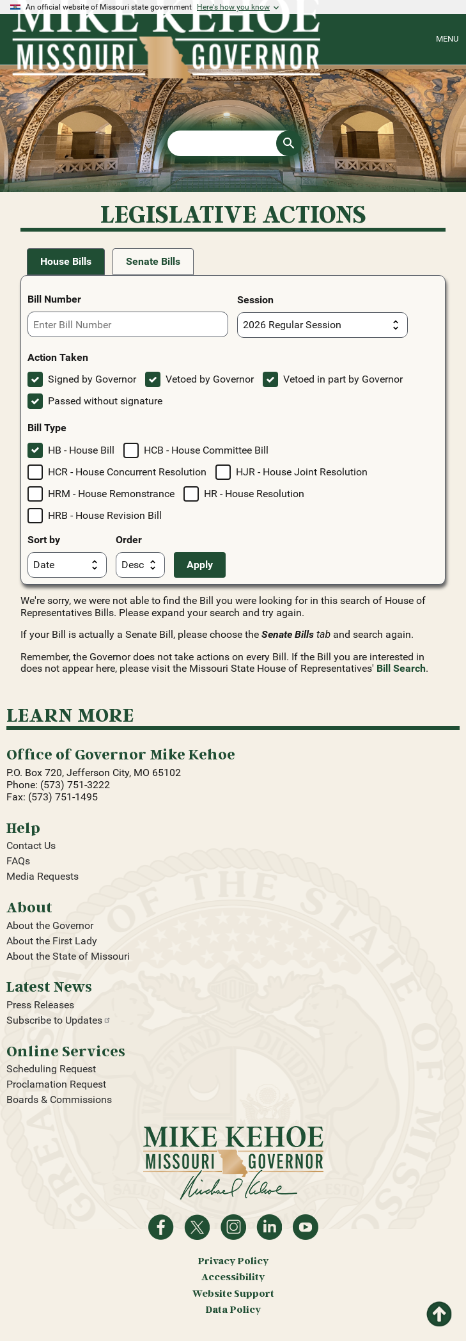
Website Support (233, 1293)
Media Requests (42, 876)
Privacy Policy (233, 1261)
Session (255, 300)
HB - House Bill (81, 450)
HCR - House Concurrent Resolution (127, 472)
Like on (161, 1227)
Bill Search (401, 668)
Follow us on (233, 1227)
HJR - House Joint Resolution (302, 472)
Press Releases (40, 1005)
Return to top (439, 1310)
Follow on (197, 1227)
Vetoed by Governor (210, 379)
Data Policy (233, 1309)
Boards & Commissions (59, 1099)
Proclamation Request (56, 1084)
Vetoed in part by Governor (343, 379)
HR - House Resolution (254, 494)
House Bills (65, 261)
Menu (447, 39)
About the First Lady (51, 941)
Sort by (43, 540)
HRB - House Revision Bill (105, 515)
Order (129, 540)
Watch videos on (305, 1227)
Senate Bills (153, 261)
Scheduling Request (51, 1069)
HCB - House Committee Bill (206, 450)
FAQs (18, 861)
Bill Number (54, 299)
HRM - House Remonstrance (111, 494)
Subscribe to (58, 1020)
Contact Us (31, 845)
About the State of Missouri (68, 956)
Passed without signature (105, 401)
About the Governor (49, 925)
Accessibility (233, 1277)
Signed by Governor (92, 379)
